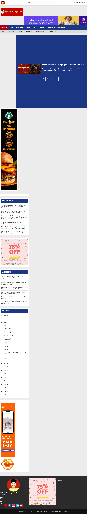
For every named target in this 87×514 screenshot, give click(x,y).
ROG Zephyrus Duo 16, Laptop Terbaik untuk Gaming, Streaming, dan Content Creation (13, 232)
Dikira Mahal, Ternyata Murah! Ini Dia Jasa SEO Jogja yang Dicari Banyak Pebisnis (14, 212)
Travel (11, 27)
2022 (4, 363)
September (7, 335)
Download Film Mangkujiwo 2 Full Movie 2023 (63, 64)
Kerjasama (51, 27)
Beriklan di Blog (39, 31)
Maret (6, 349)
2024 (4, 322)
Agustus (6, 339)
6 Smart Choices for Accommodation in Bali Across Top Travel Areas (13, 292)
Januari (6, 358)
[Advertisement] (49, 49)
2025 (4, 318)
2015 (4, 388)
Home (4, 27)
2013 (4, 395)
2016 (4, 384)
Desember (7, 328)
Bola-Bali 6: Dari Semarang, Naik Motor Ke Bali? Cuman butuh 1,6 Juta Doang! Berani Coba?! (14, 227)
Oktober (6, 332)
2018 (4, 377)
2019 (4, 374)
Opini (35, 27)
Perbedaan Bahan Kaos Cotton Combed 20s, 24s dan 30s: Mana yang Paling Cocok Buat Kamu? (13, 206)
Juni (5, 342)
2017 (4, 381)
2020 (4, 370)
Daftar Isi (11, 31)
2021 (4, 366)
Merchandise (61, 27)
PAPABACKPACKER (40, 511)
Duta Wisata (19, 27)
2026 (4, 315)
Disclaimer (29, 31)
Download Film (52, 31)
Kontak (20, 31)
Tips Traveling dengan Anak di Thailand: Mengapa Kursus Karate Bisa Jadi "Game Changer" (12, 278)
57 (56, 79)
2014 (4, 391)
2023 (4, 326)
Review (42, 27)
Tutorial (28, 27)
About (3, 31)
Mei (5, 346)
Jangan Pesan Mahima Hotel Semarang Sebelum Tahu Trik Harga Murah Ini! (12, 288)
